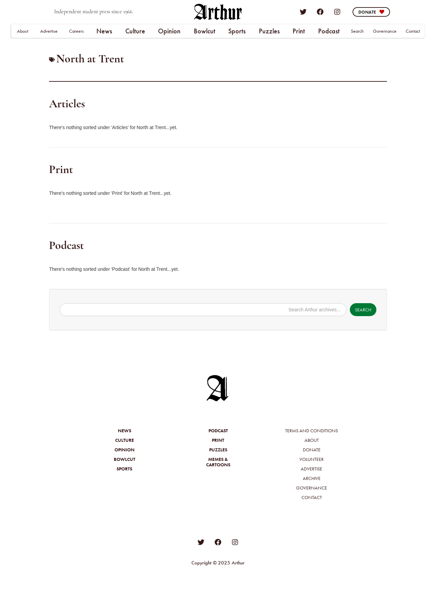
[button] (104, 31)
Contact (413, 31)
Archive (312, 478)
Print (299, 31)
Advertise (49, 31)
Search (357, 31)
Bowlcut (204, 31)
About (22, 31)
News (104, 31)
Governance (384, 31)
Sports (237, 31)
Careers (76, 31)
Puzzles (269, 31)
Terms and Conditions (311, 431)
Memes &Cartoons (218, 462)
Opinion (169, 31)
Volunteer (311, 459)
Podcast (329, 31)
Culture (135, 31)
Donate (312, 450)
